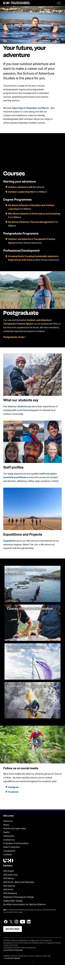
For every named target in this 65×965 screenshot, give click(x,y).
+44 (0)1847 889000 (12, 958)
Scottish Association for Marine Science (24, 904)
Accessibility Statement (13, 950)
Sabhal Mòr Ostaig (12, 901)
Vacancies (8, 836)
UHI (4, 910)
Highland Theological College (18, 897)
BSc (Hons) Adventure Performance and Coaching (34, 214)
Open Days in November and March (30, 108)
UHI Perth (8, 890)
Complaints (9, 851)
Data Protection (11, 847)
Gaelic (6, 832)
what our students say (19, 407)
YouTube (22, 921)
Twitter (11, 921)
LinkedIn (29, 921)
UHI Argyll (8, 871)
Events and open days (14, 829)
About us (8, 821)
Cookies (7, 855)
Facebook (13, 792)
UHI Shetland (10, 893)
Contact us (9, 840)
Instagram (13, 787)
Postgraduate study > (14, 337)
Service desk (12, 929)
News (6, 825)
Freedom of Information (15, 843)
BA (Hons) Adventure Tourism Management (30, 222)
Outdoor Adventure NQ (20, 187)
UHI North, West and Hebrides (18, 882)
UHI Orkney (9, 886)
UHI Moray (8, 878)
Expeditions (9, 541)
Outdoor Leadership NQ (20, 192)
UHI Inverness (10, 875)
